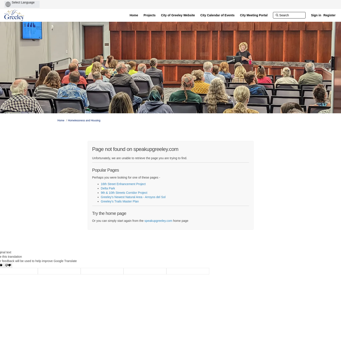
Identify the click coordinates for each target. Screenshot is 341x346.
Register (329, 15)
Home (60, 120)
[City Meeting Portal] (254, 15)
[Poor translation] (8, 265)
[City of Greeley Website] (178, 15)
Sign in (316, 15)
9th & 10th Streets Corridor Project (124, 192)
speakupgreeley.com (158, 220)
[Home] (134, 15)
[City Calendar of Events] (217, 15)
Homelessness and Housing (84, 120)
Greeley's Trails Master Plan (120, 201)
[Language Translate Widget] (31, 2)
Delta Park (108, 188)
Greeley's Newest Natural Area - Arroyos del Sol (133, 197)
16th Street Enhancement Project (123, 184)
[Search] (289, 15)
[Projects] (149, 15)
